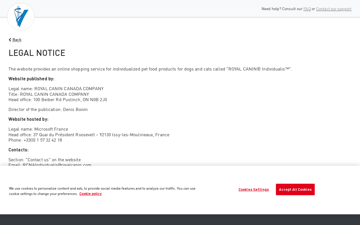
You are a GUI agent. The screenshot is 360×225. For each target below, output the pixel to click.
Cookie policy (90, 193)
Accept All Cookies (295, 189)
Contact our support (334, 8)
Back (16, 39)
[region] (180, 190)
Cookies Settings (253, 189)
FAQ (306, 8)
